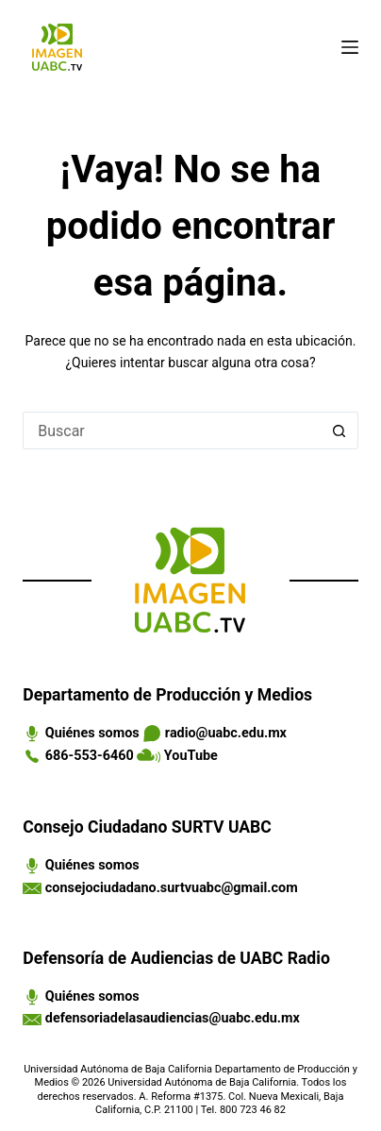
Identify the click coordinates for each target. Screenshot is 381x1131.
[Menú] (349, 47)
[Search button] (339, 430)
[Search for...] (172, 430)
